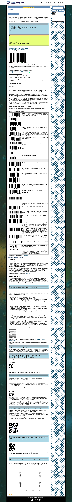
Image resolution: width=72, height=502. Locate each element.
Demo (55, 2)
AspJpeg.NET (54, 16)
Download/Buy (59, 2)
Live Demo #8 (26, 255)
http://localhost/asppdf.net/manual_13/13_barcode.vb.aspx (19, 49)
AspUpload (54, 12)
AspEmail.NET (54, 14)
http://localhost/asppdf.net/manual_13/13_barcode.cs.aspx (18, 48)
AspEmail (53, 13)
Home (42, 2)
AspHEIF (53, 17)
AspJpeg (53, 15)
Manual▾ (47, 2)
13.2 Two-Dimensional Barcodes (14, 12)
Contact (63, 2)
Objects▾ (51, 2)
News (44, 2)
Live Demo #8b (27, 273)
